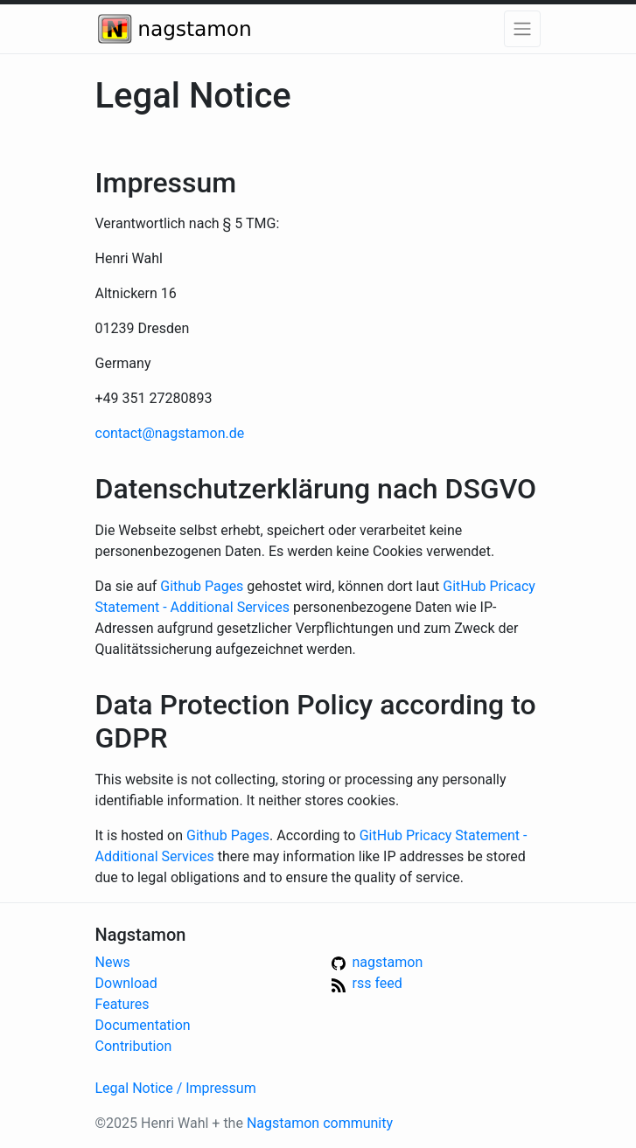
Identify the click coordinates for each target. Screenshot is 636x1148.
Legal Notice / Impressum (175, 1088)
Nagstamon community (320, 1123)
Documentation (143, 1025)
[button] (522, 28)
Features (122, 1004)
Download (126, 983)
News (112, 962)
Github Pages (201, 586)
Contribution (133, 1046)
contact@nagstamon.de (170, 433)
